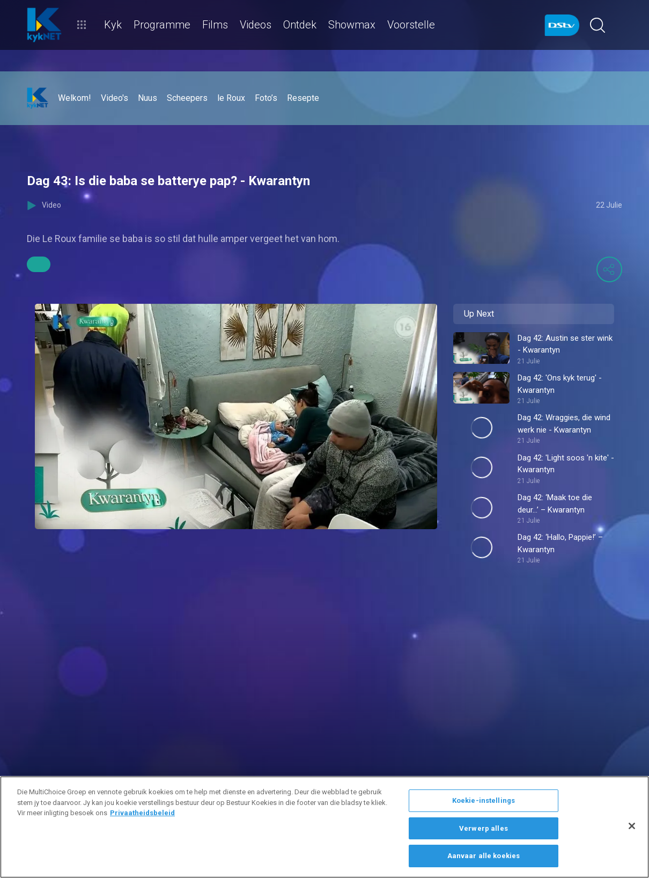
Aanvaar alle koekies (483, 856)
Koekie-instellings (483, 800)
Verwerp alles (483, 828)
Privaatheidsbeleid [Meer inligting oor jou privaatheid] (142, 813)
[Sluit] (632, 826)
